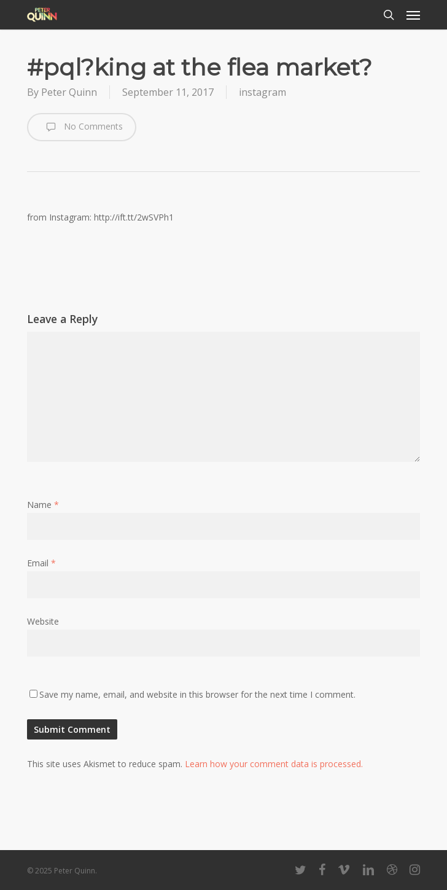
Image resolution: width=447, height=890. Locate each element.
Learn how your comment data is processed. (274, 764)
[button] (413, 15)
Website (43, 621)
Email (41, 563)
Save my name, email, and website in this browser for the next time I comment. (197, 694)
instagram (262, 92)
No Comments (82, 127)
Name (43, 504)
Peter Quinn (69, 92)
